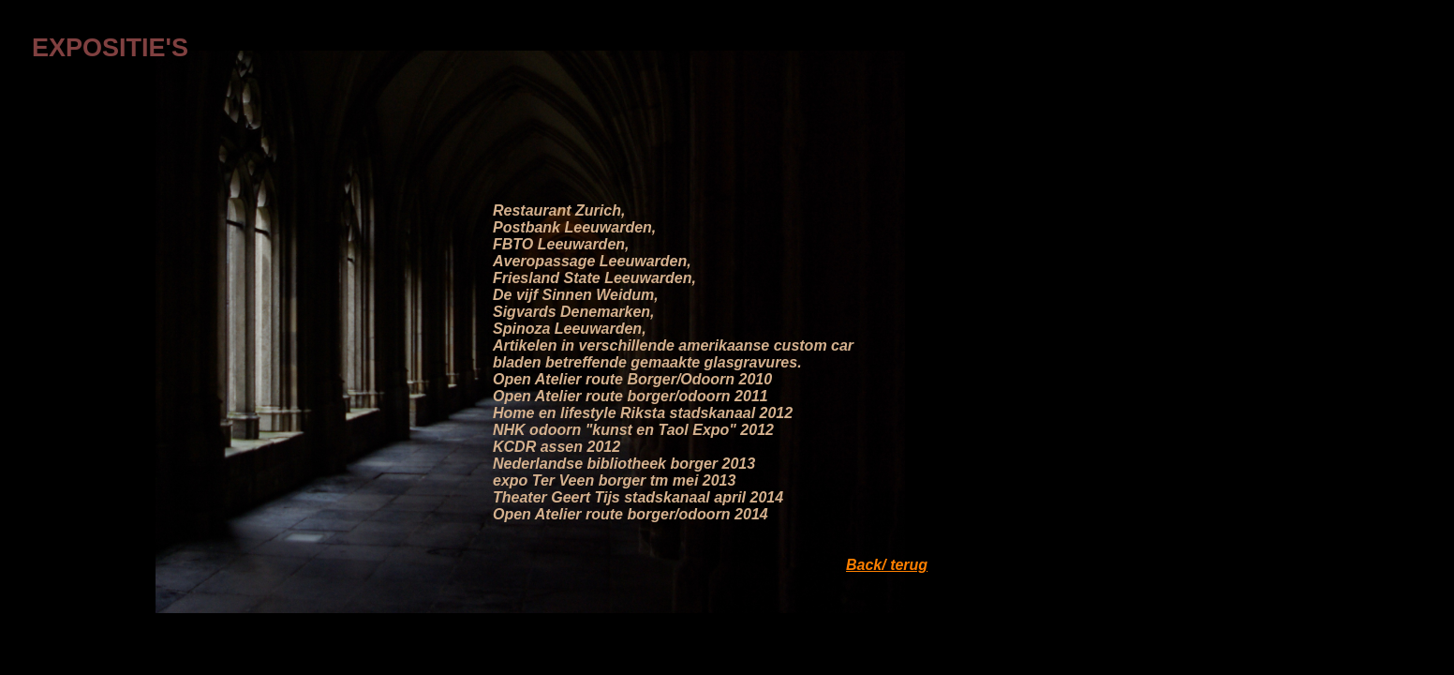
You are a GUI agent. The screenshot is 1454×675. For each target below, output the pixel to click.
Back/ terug (886, 565)
